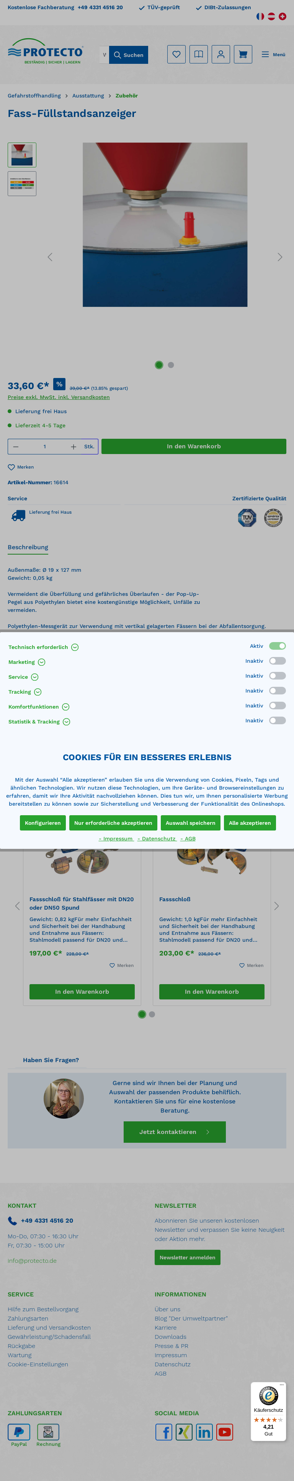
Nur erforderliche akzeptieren (113, 823)
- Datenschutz (157, 838)
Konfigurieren (43, 823)
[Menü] (281, 1386)
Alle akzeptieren (250, 823)
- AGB (188, 838)
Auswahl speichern (191, 823)
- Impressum (116, 838)
